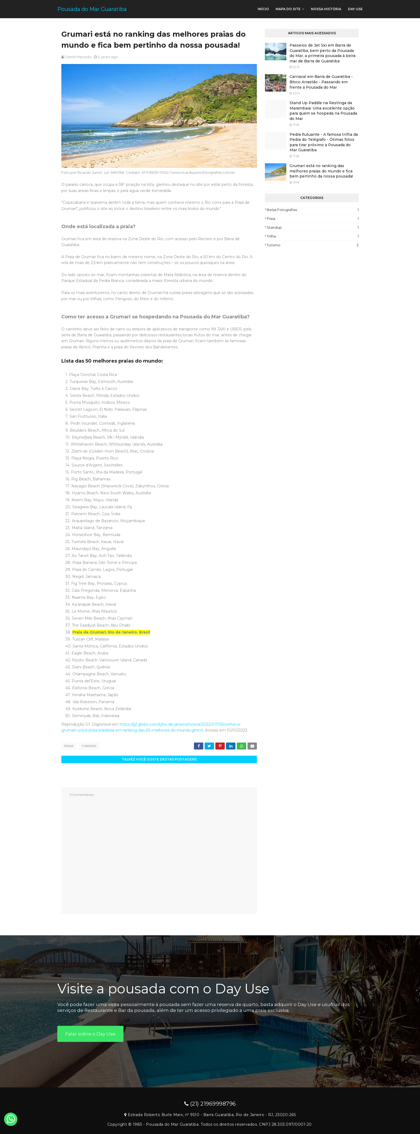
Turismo (88, 746)
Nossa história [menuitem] (326, 9)
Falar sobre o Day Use (90, 1033)
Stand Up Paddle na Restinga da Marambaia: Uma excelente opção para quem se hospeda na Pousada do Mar (323, 110)
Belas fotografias (313, 210)
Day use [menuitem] (355, 9)
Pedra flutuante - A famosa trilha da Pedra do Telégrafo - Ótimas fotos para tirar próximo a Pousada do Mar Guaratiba (324, 142)
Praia (68, 746)
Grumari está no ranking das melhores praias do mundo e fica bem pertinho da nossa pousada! (321, 171)
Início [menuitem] (263, 9)
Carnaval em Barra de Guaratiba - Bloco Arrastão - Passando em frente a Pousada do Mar (321, 81)
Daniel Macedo (78, 57)
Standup (313, 227)
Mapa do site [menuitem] (288, 9)
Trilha (313, 236)
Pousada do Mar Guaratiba (92, 9)
